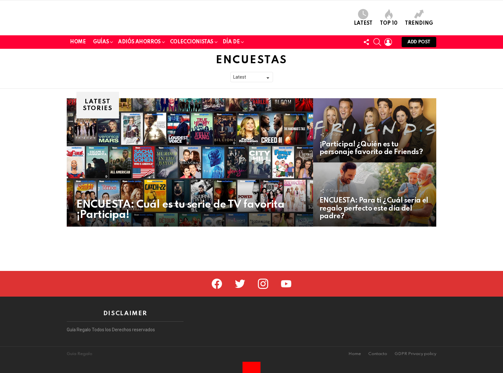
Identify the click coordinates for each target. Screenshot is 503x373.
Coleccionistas (191, 87)
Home (78, 86)
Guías (101, 87)
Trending (419, 39)
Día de (231, 87)
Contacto (377, 354)
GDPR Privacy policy (415, 354)
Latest (363, 39)
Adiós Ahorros (139, 87)
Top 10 (388, 39)
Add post (419, 87)
